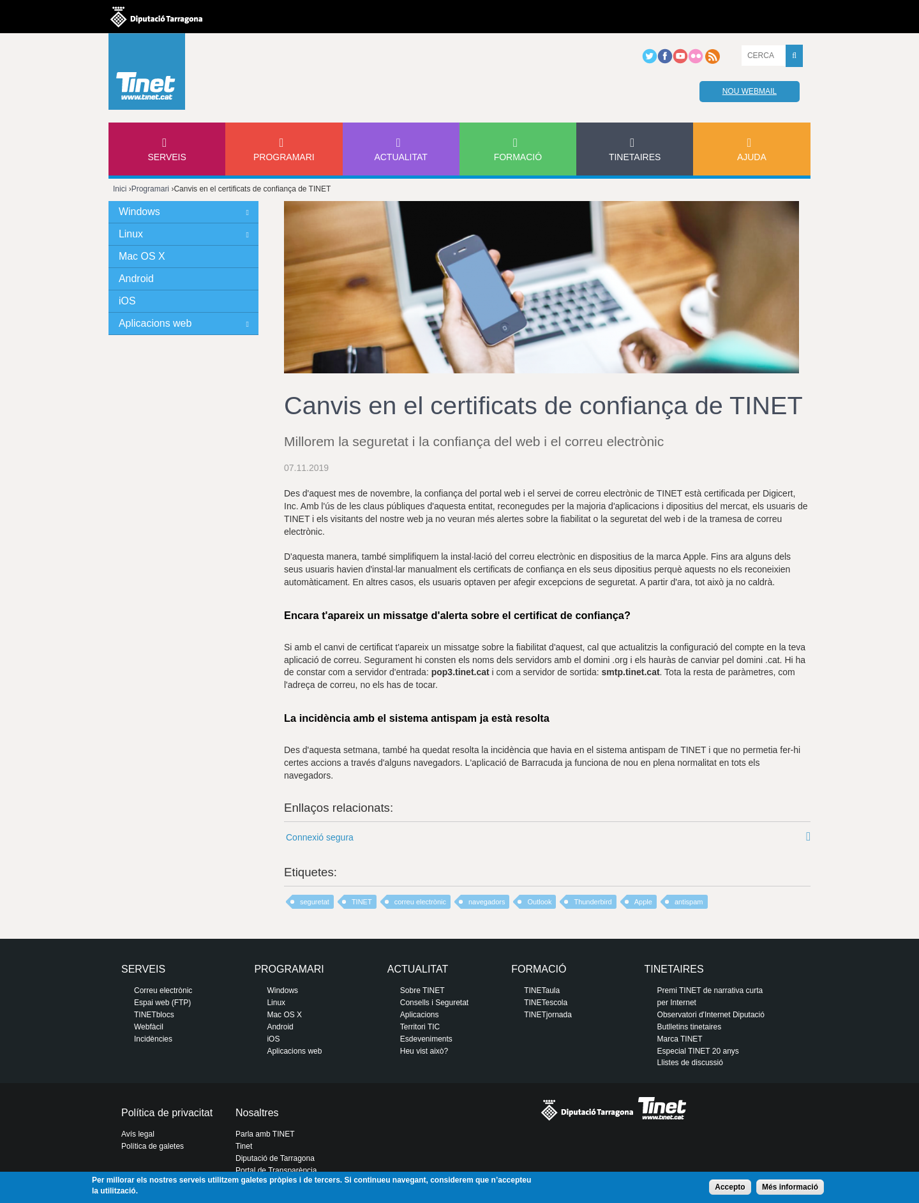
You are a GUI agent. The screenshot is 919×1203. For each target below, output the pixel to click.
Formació (518, 157)
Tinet (243, 1146)
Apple (643, 902)
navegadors (486, 902)
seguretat (314, 902)
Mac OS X (142, 256)
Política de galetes (152, 1146)
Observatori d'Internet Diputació (711, 1014)
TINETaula (542, 990)
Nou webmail (749, 91)
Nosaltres (257, 1112)
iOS (127, 300)
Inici (119, 188)
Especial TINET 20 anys (698, 1051)
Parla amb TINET (264, 1134)
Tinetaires (635, 157)
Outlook (539, 902)
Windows (139, 211)
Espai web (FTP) (162, 1002)
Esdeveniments (426, 1039)
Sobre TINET (422, 990)
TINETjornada (548, 1014)
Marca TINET (680, 1039)
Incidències (153, 1039)
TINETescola (545, 1002)
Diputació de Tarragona (275, 1158)
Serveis (166, 157)
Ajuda (751, 157)
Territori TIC (420, 1026)
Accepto (730, 1187)
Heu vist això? (424, 1051)
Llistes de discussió (690, 1062)
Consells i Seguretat (434, 1002)
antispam (689, 902)
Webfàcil (148, 1026)
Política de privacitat (167, 1112)
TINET (362, 902)
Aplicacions (419, 1014)
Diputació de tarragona (156, 16)
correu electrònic (420, 902)
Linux (131, 233)
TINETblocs (154, 1014)
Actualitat (401, 157)
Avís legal (137, 1134)
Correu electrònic (163, 990)
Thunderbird (592, 902)
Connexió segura (320, 837)
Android (136, 278)
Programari (284, 157)
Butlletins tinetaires (689, 1026)
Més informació (790, 1187)
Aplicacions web (155, 323)
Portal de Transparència (276, 1170)
